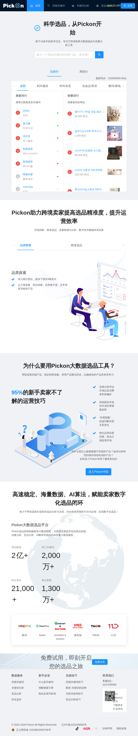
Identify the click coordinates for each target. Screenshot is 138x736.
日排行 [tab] (54, 71)
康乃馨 (26, 123)
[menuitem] (35, 5)
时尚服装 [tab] (42, 85)
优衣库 (26, 136)
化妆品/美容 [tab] (89, 85)
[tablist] (69, 71)
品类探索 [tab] (25, 245)
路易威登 (28, 161)
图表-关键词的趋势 (76, 687)
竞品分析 (16, 693)
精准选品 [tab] (76, 245)
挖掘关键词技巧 (74, 682)
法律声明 (107, 728)
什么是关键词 (46, 682)
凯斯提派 (28, 148)
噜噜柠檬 (28, 174)
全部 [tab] (23, 85)
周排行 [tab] (83, 71)
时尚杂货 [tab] (65, 85)
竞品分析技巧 (73, 699)
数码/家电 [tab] (114, 85)
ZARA (26, 110)
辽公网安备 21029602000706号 (33, 729)
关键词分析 (18, 687)
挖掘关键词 (18, 682)
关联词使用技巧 (74, 693)
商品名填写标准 (47, 693)
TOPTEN (28, 187)
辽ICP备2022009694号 (74, 724)
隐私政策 (121, 728)
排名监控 (16, 699)
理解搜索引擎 (46, 687)
